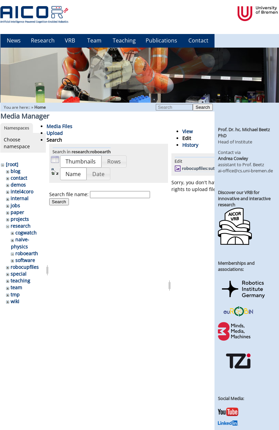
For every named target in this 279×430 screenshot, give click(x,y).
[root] (12, 164)
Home (40, 107)
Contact (198, 40)
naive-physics (20, 243)
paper (17, 212)
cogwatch (26, 232)
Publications (161, 40)
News (14, 40)
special (18, 274)
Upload (54, 133)
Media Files (59, 126)
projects (20, 219)
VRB (70, 40)
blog (15, 171)
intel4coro (22, 191)
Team (94, 40)
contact (19, 178)
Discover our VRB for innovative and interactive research (244, 198)
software (25, 260)
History (190, 145)
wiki (15, 301)
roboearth (26, 253)
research (21, 226)
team (16, 287)
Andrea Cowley (233, 158)
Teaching (124, 40)
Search (203, 107)
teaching (20, 280)
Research (43, 40)
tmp (15, 294)
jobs (15, 205)
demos (18, 185)
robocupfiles (25, 267)
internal (20, 198)
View (187, 131)
